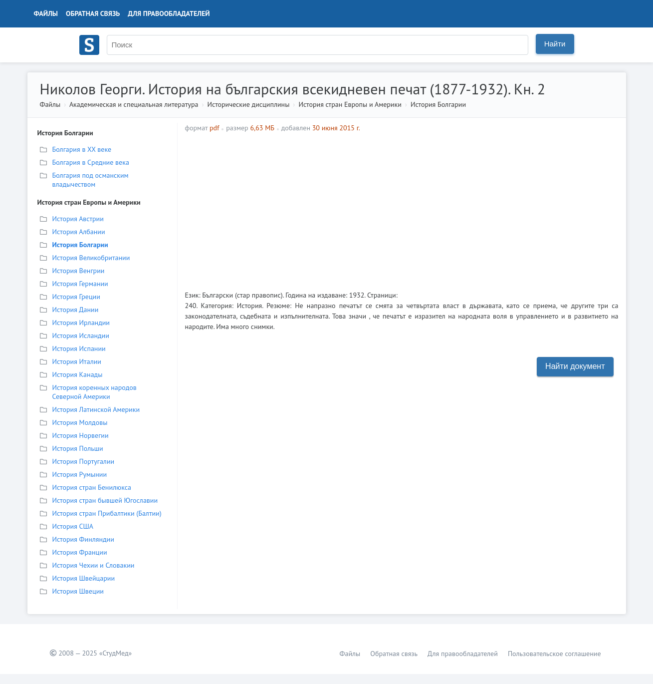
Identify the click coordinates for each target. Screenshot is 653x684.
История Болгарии (438, 104)
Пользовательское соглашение (554, 653)
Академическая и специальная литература (134, 104)
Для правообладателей (169, 13)
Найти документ (575, 366)
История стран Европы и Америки (349, 104)
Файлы (46, 13)
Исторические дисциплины (249, 104)
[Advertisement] (454, 208)
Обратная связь (93, 13)
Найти (555, 43)
